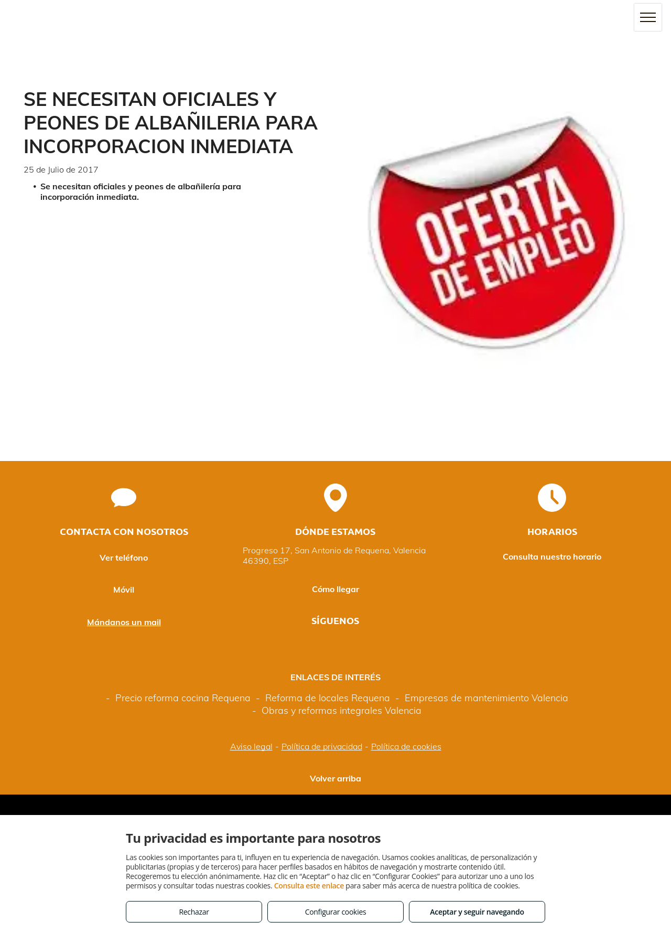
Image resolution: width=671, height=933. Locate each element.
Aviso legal (251, 746)
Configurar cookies (335, 912)
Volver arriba (335, 778)
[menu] (648, 17)
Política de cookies (406, 746)
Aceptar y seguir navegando (477, 912)
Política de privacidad (322, 746)
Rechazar (194, 912)
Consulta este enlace (309, 886)
